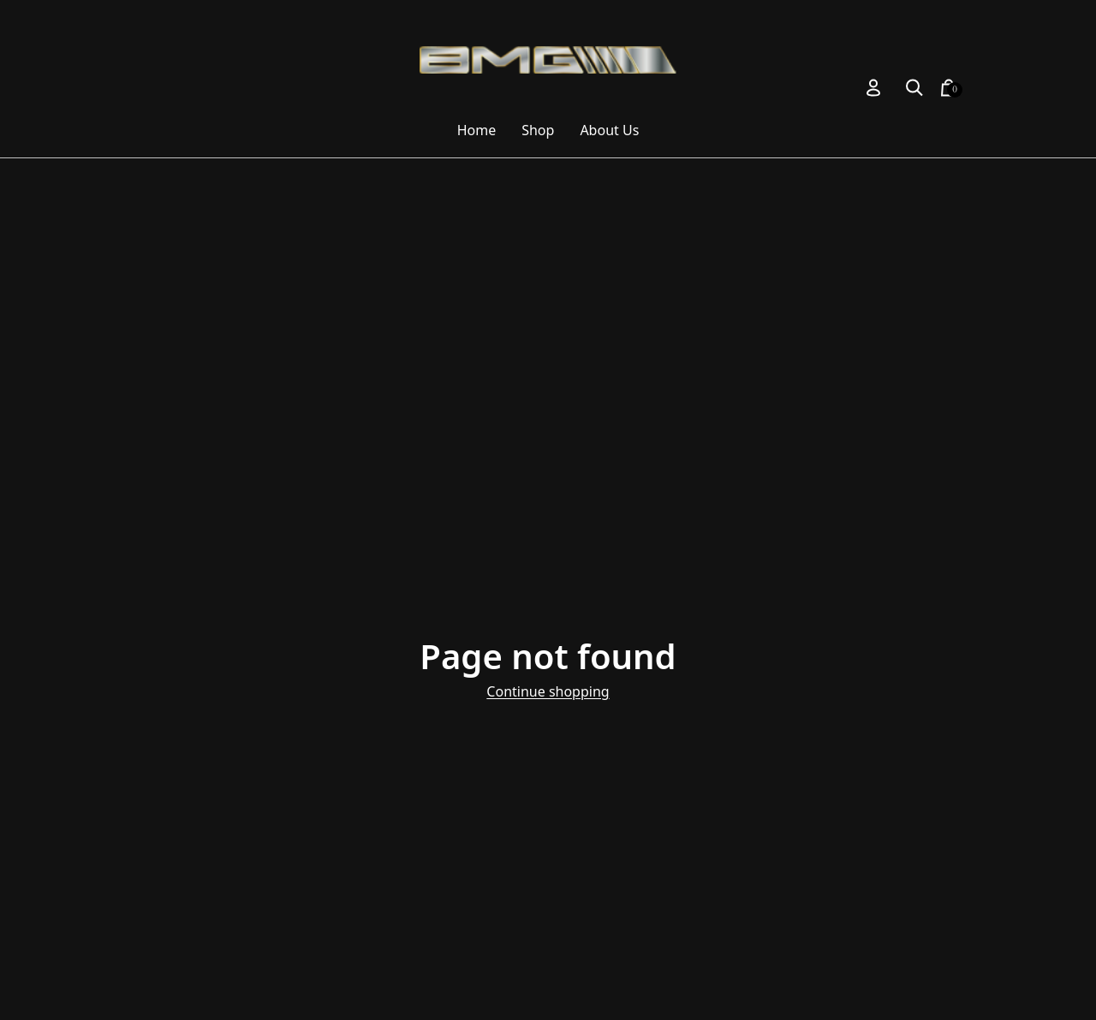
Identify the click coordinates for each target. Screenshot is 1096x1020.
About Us (609, 130)
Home (477, 130)
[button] (914, 87)
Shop (537, 130)
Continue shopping (547, 691)
